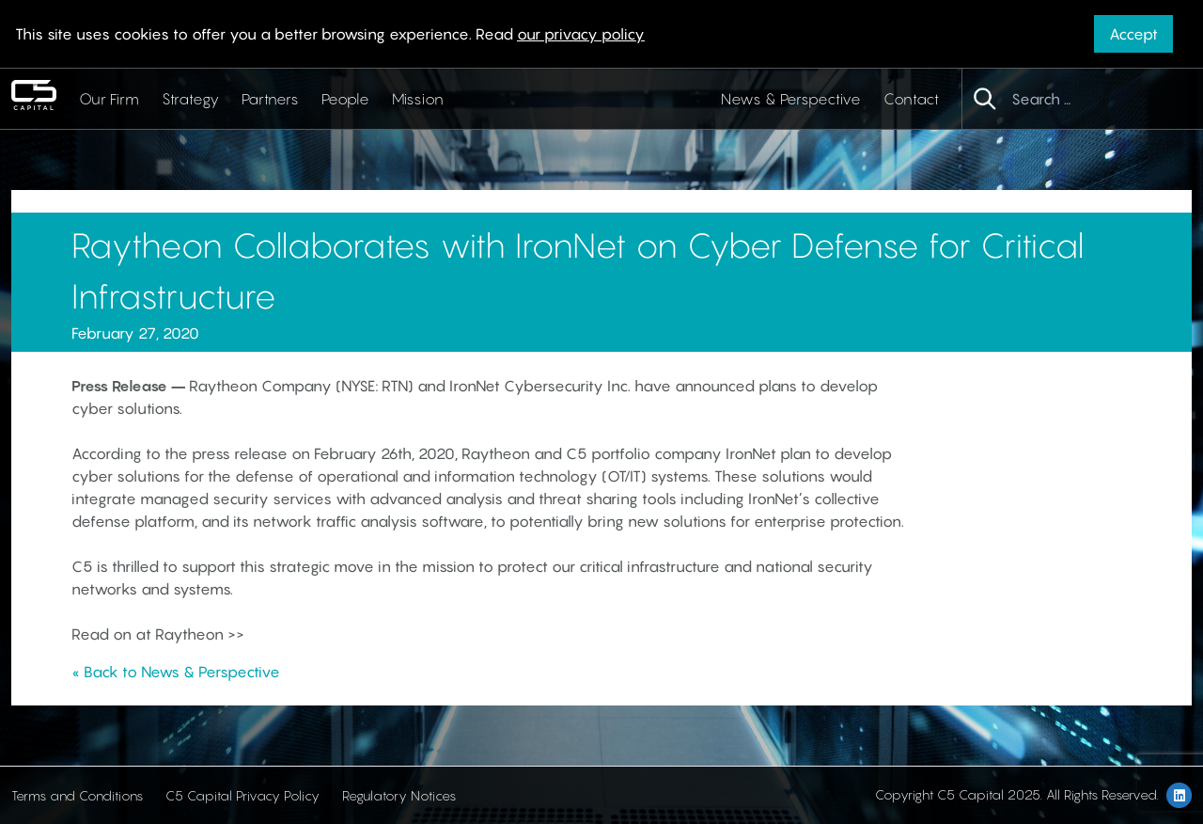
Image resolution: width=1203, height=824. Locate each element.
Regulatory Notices (399, 795)
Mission (418, 98)
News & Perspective (791, 98)
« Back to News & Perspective (175, 671)
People (345, 98)
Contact (911, 98)
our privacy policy (581, 33)
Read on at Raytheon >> (157, 634)
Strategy (190, 98)
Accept (1133, 33)
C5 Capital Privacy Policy (242, 795)
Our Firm (109, 98)
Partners (270, 98)
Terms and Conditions (77, 795)
